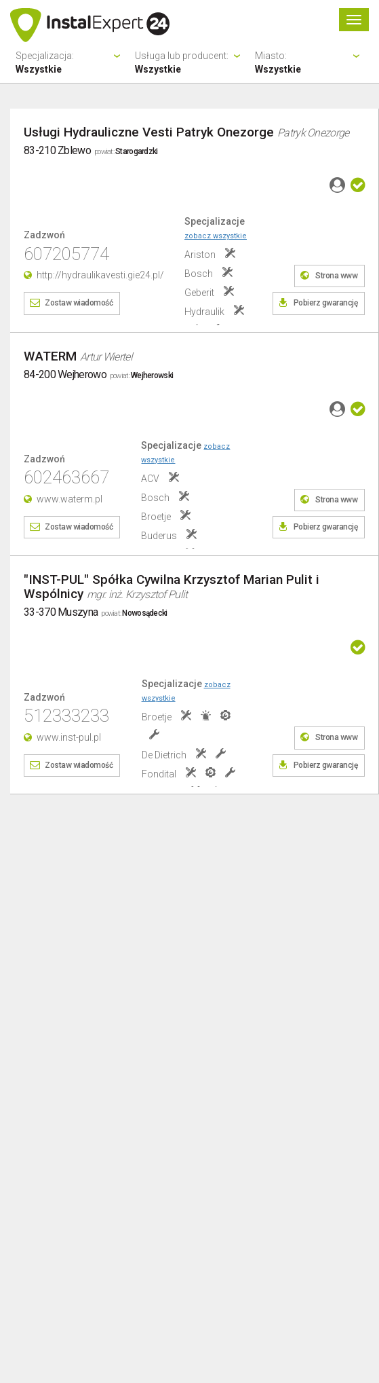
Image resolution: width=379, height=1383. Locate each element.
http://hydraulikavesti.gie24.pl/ (100, 275)
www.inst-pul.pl (69, 737)
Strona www (336, 275)
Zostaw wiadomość (79, 303)
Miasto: (309, 63)
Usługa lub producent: (189, 63)
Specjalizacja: (70, 63)
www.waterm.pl (69, 499)
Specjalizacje (215, 228)
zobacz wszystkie (215, 236)
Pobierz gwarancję (326, 303)
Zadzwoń (44, 235)
